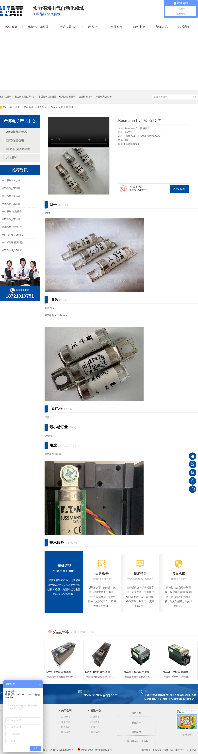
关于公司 (66, 710)
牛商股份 (157, 750)
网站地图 (65, 732)
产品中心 (94, 27)
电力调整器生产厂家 (25, 96)
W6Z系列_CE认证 (11, 180)
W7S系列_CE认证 (11, 203)
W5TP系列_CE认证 (12, 250)
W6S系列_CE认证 (11, 188)
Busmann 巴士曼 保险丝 (63, 107)
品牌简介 (65, 717)
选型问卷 (95, 732)
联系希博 (136, 732)
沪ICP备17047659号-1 (61, 750)
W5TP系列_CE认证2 (12, 234)
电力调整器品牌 (67, 96)
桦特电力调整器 (38, 27)
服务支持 (139, 27)
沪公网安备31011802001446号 (94, 750)
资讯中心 (95, 710)
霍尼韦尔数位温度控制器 (19, 149)
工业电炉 (36, 737)
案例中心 (37, 710)
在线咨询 (179, 189)
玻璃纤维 (36, 732)
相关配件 (42, 107)
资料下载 (95, 727)
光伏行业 (36, 717)
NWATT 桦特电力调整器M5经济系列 (145, 672)
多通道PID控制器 (47, 96)
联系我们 (184, 27)
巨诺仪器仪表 (68, 27)
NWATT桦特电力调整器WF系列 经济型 (69, 672)
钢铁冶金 (36, 722)
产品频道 (29, 107)
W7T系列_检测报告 (12, 211)
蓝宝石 (35, 727)
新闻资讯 (162, 27)
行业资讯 (95, 722)
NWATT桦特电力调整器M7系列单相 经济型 (110, 672)
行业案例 (116, 27)
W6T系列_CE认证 (11, 196)
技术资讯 (95, 717)
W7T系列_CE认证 (11, 219)
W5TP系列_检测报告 (12, 242)
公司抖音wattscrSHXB (136, 741)
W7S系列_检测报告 (12, 227)
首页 (17, 107)
